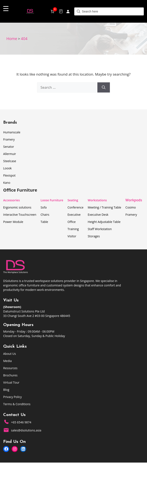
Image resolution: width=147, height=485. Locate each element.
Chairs (45, 215)
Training (73, 229)
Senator (8, 147)
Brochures (10, 375)
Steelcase (9, 161)
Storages (94, 236)
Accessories (11, 200)
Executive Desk (98, 215)
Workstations (97, 200)
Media (7, 361)
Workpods (133, 200)
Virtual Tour (11, 382)
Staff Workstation (100, 229)
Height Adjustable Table (104, 222)
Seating (72, 200)
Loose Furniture (52, 200)
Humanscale (11, 132)
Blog (6, 390)
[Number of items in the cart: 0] (52, 11)
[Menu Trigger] (6, 8)
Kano (6, 183)
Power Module (13, 222)
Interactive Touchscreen (19, 215)
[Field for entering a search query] (109, 11)
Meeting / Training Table (104, 207)
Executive (74, 215)
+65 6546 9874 (21, 422)
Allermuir (9, 154)
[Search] (103, 87)
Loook (7, 168)
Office (71, 222)
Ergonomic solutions (17, 207)
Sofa (44, 207)
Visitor (71, 236)
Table (44, 222)
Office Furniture (20, 190)
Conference (75, 207)
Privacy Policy (12, 397)
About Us (9, 354)
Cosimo (130, 207)
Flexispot (9, 175)
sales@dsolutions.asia (26, 430)
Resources (10, 368)
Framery (9, 139)
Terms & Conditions (17, 404)
